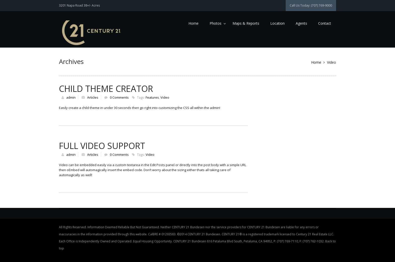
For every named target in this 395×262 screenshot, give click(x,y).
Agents (301, 23)
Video (164, 97)
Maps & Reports (246, 23)
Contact (324, 23)
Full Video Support (102, 146)
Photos (215, 23)
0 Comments (119, 97)
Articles (92, 97)
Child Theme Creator (106, 88)
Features (152, 97)
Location (277, 23)
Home (193, 23)
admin (71, 97)
